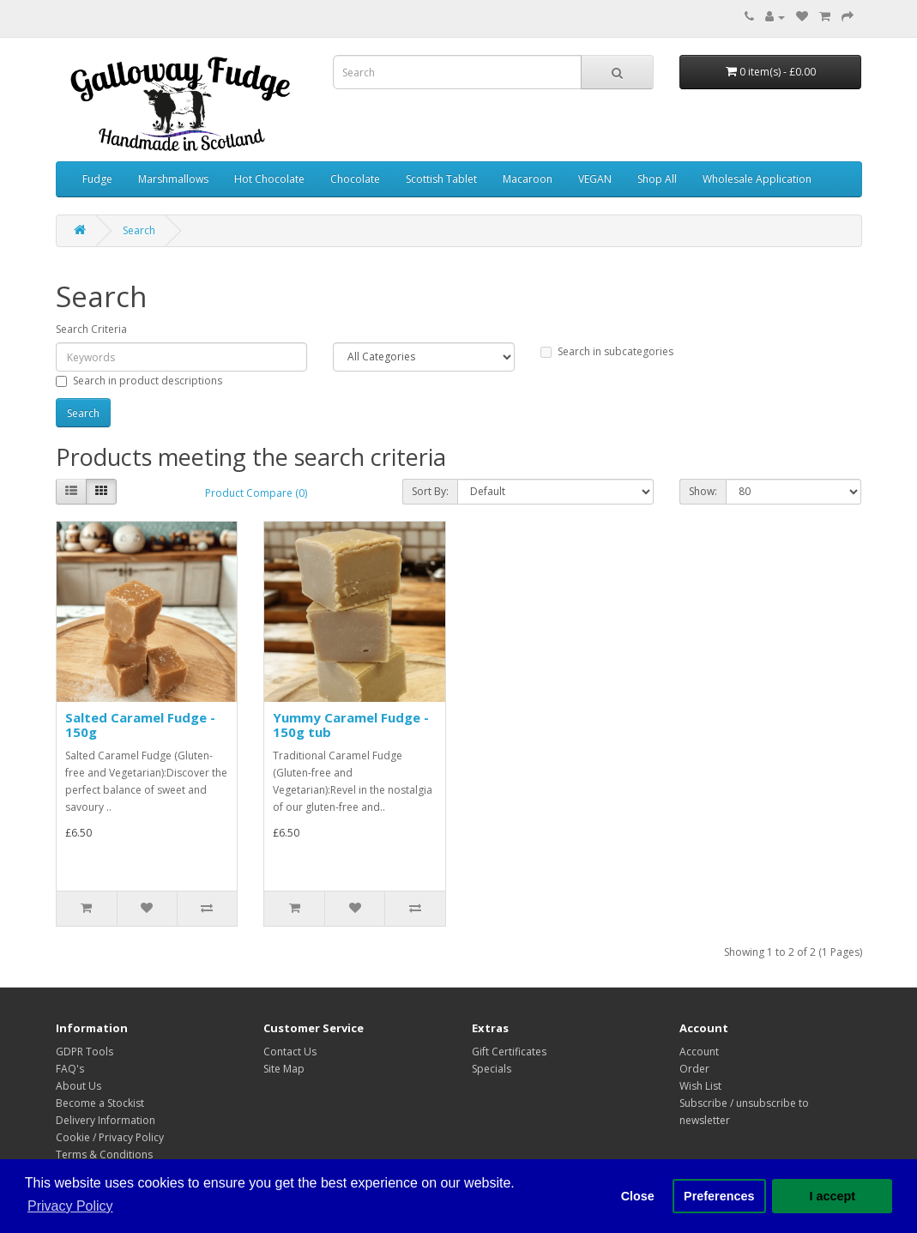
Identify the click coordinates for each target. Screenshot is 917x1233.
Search (139, 230)
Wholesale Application (757, 179)
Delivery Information (105, 1120)
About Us (78, 1086)
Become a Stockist (100, 1103)
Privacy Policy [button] (70, 1206)
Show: (703, 491)
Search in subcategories (606, 351)
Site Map (284, 1068)
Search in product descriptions (139, 380)
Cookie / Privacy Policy (110, 1137)
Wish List (700, 1086)
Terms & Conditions (104, 1154)
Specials (491, 1068)
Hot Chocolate (269, 179)
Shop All (657, 179)
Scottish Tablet (441, 179)
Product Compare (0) (256, 493)
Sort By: (430, 491)
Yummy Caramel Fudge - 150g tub (351, 724)
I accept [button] (832, 1196)
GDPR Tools (84, 1051)
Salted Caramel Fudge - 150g (140, 724)
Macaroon (527, 179)
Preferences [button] (719, 1196)
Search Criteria (91, 329)
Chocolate (355, 179)
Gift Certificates (509, 1051)
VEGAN (595, 179)
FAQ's (70, 1068)
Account (699, 1051)
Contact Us (290, 1051)
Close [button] (638, 1196)
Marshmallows (173, 179)
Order (694, 1068)
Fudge (97, 179)
